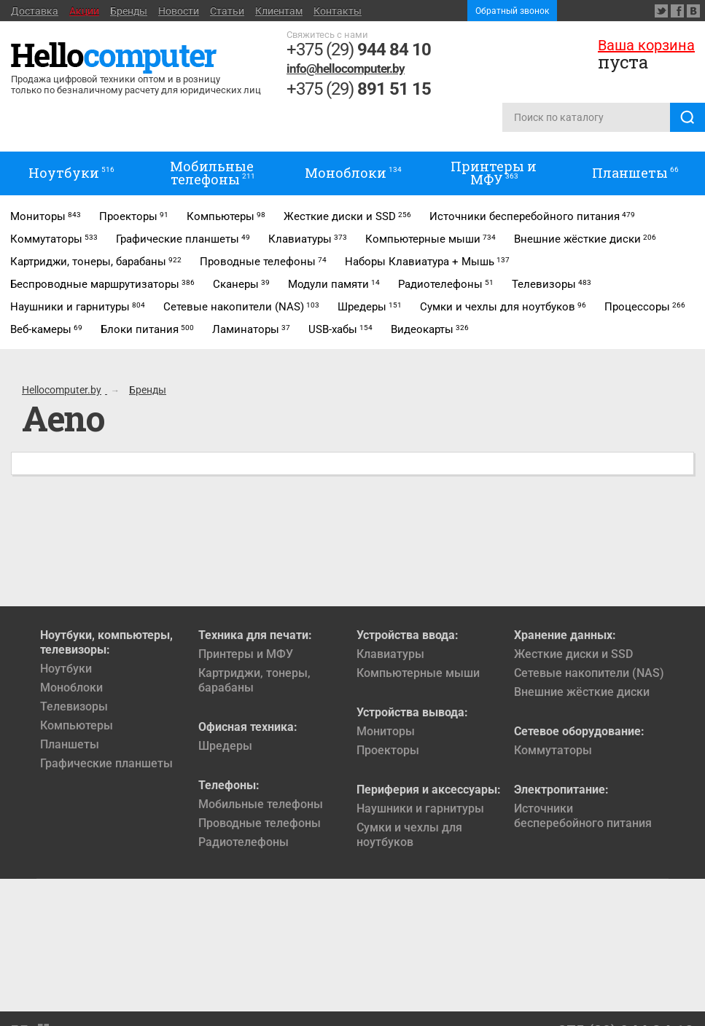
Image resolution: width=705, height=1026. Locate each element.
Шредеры (225, 746)
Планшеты (69, 744)
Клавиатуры (390, 654)
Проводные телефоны (259, 823)
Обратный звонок (512, 11)
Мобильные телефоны (260, 804)
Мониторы (386, 731)
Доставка (34, 11)
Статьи (227, 11)
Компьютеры (76, 725)
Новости (178, 11)
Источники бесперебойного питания (583, 816)
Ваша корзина (646, 45)
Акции (84, 11)
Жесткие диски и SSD (573, 654)
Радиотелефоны (243, 842)
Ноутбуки (66, 668)
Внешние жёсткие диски (582, 692)
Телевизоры (74, 706)
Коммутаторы (553, 750)
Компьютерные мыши (418, 673)
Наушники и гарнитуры (420, 808)
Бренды (128, 11)
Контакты (337, 11)
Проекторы (388, 750)
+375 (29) (359, 49)
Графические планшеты (106, 763)
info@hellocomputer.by (346, 68)
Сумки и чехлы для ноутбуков (409, 835)
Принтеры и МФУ (245, 654)
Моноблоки (71, 687)
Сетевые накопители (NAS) (589, 673)
